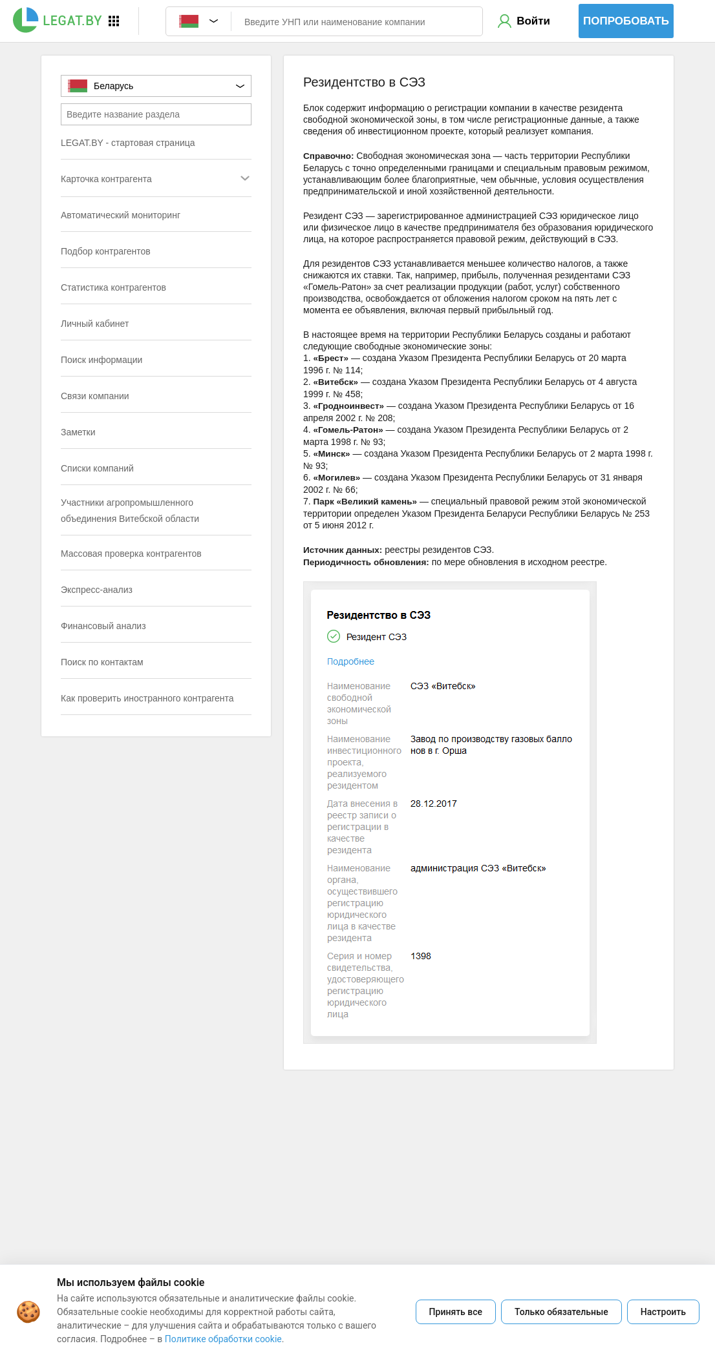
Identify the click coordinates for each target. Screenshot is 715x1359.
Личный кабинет (95, 323)
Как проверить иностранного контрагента (147, 698)
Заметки (78, 432)
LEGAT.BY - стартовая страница (128, 143)
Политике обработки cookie (223, 1339)
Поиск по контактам (102, 662)
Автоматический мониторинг (120, 215)
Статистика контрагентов (113, 287)
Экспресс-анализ (97, 590)
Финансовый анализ (103, 626)
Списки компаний (97, 468)
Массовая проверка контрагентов (131, 553)
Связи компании (95, 396)
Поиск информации (101, 360)
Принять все (455, 1312)
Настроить (663, 1312)
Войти (533, 21)
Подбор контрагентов (106, 251)
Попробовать (626, 21)
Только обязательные (561, 1312)
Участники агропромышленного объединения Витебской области (130, 510)
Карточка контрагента (130, 180)
